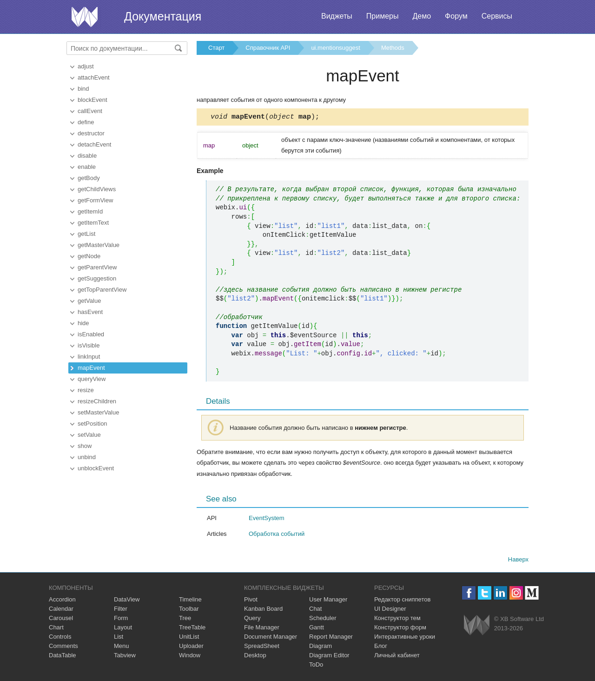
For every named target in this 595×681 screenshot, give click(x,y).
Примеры (382, 16)
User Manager (328, 600)
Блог (380, 647)
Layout (123, 628)
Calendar (61, 610)
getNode (89, 256)
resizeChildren (97, 401)
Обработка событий (276, 535)
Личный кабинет (397, 656)
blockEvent (92, 99)
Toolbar (189, 610)
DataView (126, 600)
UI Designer (390, 610)
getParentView (97, 267)
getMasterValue (98, 244)
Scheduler (323, 619)
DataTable (62, 656)
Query (252, 619)
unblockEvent (96, 468)
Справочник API (267, 47)
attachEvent (94, 77)
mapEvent (91, 367)
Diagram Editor (329, 656)
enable (87, 166)
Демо (421, 16)
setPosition (92, 423)
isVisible (88, 345)
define (86, 122)
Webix (476, 626)
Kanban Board (263, 610)
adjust (86, 66)
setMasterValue (98, 412)
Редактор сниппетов (402, 600)
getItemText (93, 222)
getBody (89, 177)
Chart (56, 628)
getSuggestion (97, 278)
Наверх (518, 560)
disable (87, 155)
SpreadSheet (261, 647)
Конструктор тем (397, 619)
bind (83, 88)
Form (121, 619)
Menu (121, 647)
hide (83, 323)
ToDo (316, 665)
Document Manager (270, 637)
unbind (87, 457)
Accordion (62, 600)
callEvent (90, 110)
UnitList (189, 637)
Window (189, 656)
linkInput (89, 356)
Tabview (125, 656)
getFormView (95, 200)
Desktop (255, 656)
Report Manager (331, 637)
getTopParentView (102, 289)
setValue (89, 434)
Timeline (190, 600)
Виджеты (336, 16)
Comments (63, 647)
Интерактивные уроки (404, 637)
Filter (120, 610)
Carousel (61, 619)
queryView (92, 378)
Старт (216, 47)
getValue (89, 300)
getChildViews (97, 189)
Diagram (320, 647)
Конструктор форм (400, 628)
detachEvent (94, 144)
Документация (162, 16)
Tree (185, 619)
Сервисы (497, 16)
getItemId (90, 211)
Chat (315, 610)
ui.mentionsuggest (335, 47)
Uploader (191, 647)
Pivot (251, 600)
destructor (91, 133)
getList (86, 233)
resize (86, 390)
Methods (392, 47)
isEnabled (91, 334)
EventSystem (266, 519)
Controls (60, 637)
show (85, 445)
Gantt (316, 628)
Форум (456, 16)
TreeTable (192, 628)
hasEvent (90, 311)
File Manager (261, 628)
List (118, 637)
